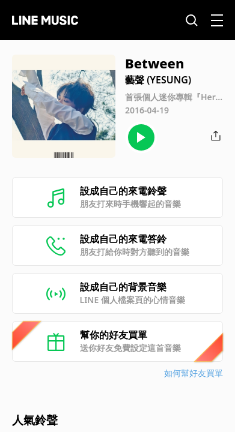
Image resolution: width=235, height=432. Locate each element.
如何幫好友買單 (193, 373)
